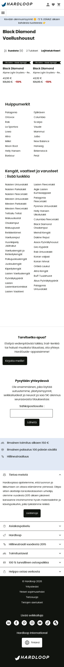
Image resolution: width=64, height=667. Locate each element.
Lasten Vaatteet (14, 291)
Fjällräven (39, 112)
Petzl (36, 156)
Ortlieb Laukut (42, 266)
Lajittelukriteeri (50, 51)
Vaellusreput (12, 237)
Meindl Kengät (42, 233)
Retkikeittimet (13, 233)
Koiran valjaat (42, 257)
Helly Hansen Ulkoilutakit (41, 213)
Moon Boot (11, 146)
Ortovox (9, 117)
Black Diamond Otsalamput (43, 226)
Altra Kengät (41, 271)
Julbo (37, 136)
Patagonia (11, 112)
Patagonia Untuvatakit (40, 287)
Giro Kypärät (41, 247)
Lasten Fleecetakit (44, 184)
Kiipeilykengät (13, 269)
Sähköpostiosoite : (32, 406)
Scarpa (38, 122)
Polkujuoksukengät (16, 259)
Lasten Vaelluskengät (17, 273)
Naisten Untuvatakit (16, 184)
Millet (8, 141)
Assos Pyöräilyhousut (46, 242)
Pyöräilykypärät (14, 278)
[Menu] (3, 12)
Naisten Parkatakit (15, 189)
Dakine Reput (41, 237)
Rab (7, 122)
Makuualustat (13, 218)
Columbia (39, 117)
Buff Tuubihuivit (43, 276)
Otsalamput (12, 223)
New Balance (41, 141)
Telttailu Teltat (13, 213)
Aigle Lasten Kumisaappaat (42, 191)
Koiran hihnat (41, 261)
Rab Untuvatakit (43, 252)
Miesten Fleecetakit (16, 209)
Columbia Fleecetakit (46, 219)
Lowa (8, 132)
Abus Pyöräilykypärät (46, 281)
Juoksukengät (13, 264)
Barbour (10, 156)
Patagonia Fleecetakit (40, 200)
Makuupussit (12, 228)
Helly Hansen (12, 151)
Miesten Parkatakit (15, 204)
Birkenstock (40, 151)
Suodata (13, 51)
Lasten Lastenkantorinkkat (16, 285)
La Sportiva (11, 127)
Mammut (39, 132)
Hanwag (39, 146)
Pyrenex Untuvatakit (45, 206)
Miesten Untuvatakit (16, 199)
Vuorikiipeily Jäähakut (12, 244)
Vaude (37, 127)
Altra (7, 136)
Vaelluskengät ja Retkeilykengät (14, 253)
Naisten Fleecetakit (16, 194)
